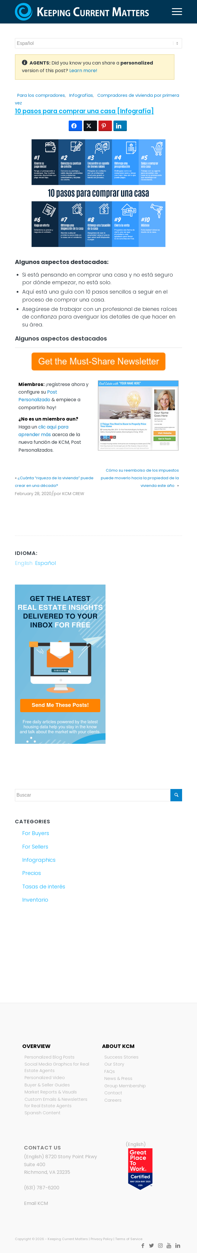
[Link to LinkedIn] (177, 1245)
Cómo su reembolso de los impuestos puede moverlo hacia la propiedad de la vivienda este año (140, 478)
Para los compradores (41, 95)
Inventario (35, 899)
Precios (31, 873)
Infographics (39, 859)
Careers (113, 1100)
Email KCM (36, 1203)
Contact (113, 1093)
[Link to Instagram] (160, 1245)
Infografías (81, 95)
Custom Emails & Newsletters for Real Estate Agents (56, 1102)
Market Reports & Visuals (51, 1092)
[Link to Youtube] (169, 1245)
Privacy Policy (102, 1239)
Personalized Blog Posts (50, 1057)
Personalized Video (45, 1078)
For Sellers (35, 846)
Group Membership (125, 1086)
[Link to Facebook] (142, 1245)
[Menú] (174, 11)
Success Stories (121, 1057)
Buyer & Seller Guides (47, 1085)
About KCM (118, 1046)
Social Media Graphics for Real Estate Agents (57, 1067)
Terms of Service (128, 1239)
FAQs (109, 1071)
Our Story (114, 1064)
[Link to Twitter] (151, 1245)
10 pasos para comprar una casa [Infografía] (84, 111)
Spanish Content (43, 1113)
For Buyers (35, 833)
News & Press (118, 1078)
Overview (36, 1046)
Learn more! (83, 70)
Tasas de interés (43, 886)
